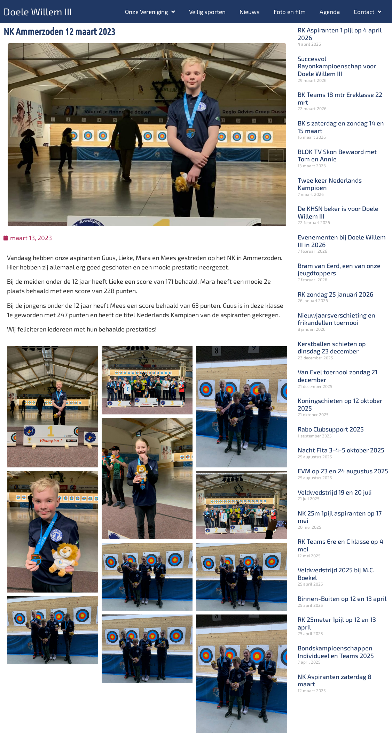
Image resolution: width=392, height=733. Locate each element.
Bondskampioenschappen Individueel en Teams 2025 (336, 651)
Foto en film (290, 11)
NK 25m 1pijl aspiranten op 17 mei (340, 517)
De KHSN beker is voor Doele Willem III (338, 212)
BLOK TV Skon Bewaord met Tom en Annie (337, 155)
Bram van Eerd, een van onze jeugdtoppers (339, 269)
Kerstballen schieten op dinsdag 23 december (332, 347)
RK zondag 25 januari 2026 (335, 294)
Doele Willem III (37, 11)
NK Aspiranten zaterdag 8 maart (334, 680)
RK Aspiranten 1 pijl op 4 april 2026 (340, 33)
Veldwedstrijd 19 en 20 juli (335, 492)
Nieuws (250, 11)
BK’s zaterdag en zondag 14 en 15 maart (341, 127)
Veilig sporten (207, 11)
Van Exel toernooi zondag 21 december (337, 375)
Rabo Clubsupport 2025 (331, 429)
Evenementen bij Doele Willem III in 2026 (342, 241)
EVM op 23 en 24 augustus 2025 (343, 471)
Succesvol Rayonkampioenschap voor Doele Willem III (337, 66)
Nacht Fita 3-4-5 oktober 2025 (341, 450)
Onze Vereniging (150, 11)
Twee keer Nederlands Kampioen (330, 184)
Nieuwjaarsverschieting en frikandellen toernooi (336, 319)
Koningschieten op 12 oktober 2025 (340, 404)
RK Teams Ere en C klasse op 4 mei (340, 545)
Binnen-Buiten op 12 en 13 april (342, 598)
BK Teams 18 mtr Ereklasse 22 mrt (340, 98)
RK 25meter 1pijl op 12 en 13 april (337, 623)
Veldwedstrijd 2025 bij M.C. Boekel (336, 573)
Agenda (330, 11)
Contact (368, 11)
